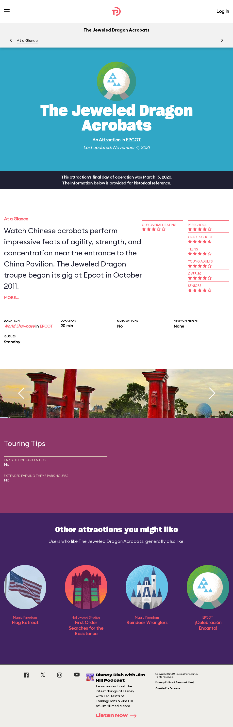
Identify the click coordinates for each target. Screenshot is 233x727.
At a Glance (27, 40)
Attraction (109, 140)
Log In (222, 11)
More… (11, 297)
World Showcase (19, 326)
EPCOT (133, 140)
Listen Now (118, 715)
